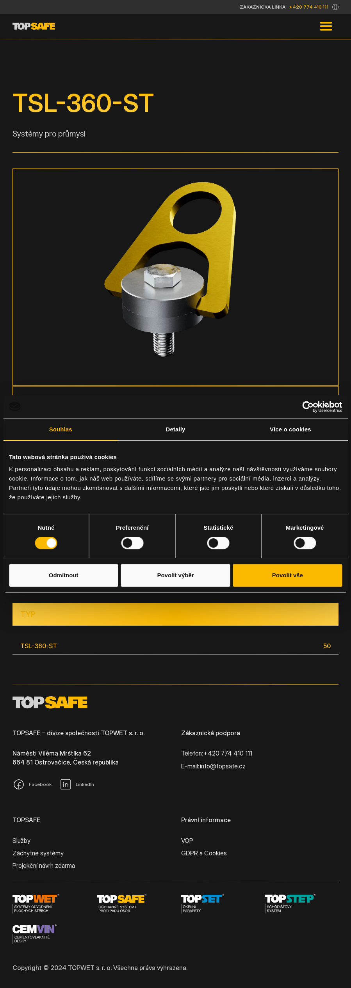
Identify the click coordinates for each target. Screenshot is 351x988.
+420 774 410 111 (308, 7)
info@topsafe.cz (223, 766)
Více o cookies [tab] (290, 429)
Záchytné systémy (38, 853)
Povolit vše (287, 575)
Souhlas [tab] (60, 429)
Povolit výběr (175, 575)
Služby (21, 840)
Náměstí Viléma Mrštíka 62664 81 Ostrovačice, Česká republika (65, 757)
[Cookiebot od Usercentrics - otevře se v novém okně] (308, 407)
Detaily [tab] (175, 429)
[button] (335, 7)
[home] (33, 26)
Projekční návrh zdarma (43, 865)
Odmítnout (63, 575)
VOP (187, 840)
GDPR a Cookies (204, 853)
